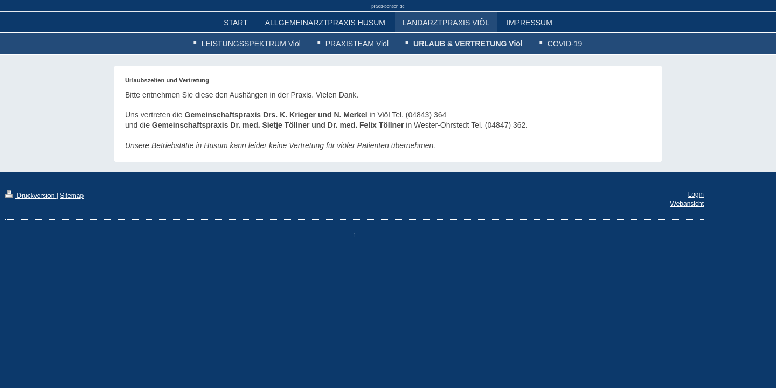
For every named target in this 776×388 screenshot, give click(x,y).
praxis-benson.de (387, 6)
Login (696, 194)
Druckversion (31, 195)
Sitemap (72, 195)
